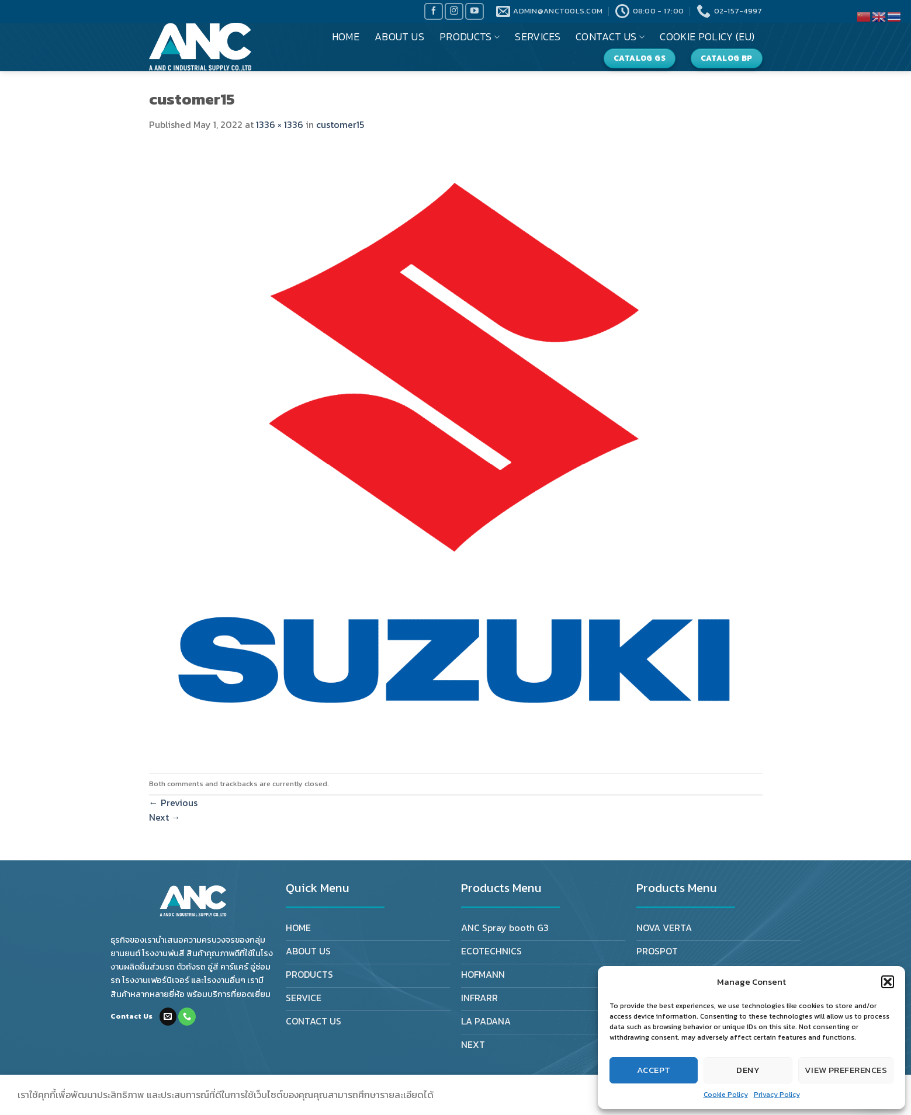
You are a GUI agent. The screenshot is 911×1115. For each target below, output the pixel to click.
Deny (748, 1069)
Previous (173, 803)
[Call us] (187, 1016)
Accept (654, 1069)
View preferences (846, 1069)
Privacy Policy (777, 1094)
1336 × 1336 (279, 124)
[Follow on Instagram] (454, 11)
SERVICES (537, 36)
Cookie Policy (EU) (707, 36)
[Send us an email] (168, 1016)
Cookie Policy (726, 1094)
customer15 (340, 124)
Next (165, 817)
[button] (887, 982)
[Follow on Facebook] (433, 11)
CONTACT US (610, 36)
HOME (345, 36)
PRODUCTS (469, 36)
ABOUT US (399, 36)
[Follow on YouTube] (474, 11)
